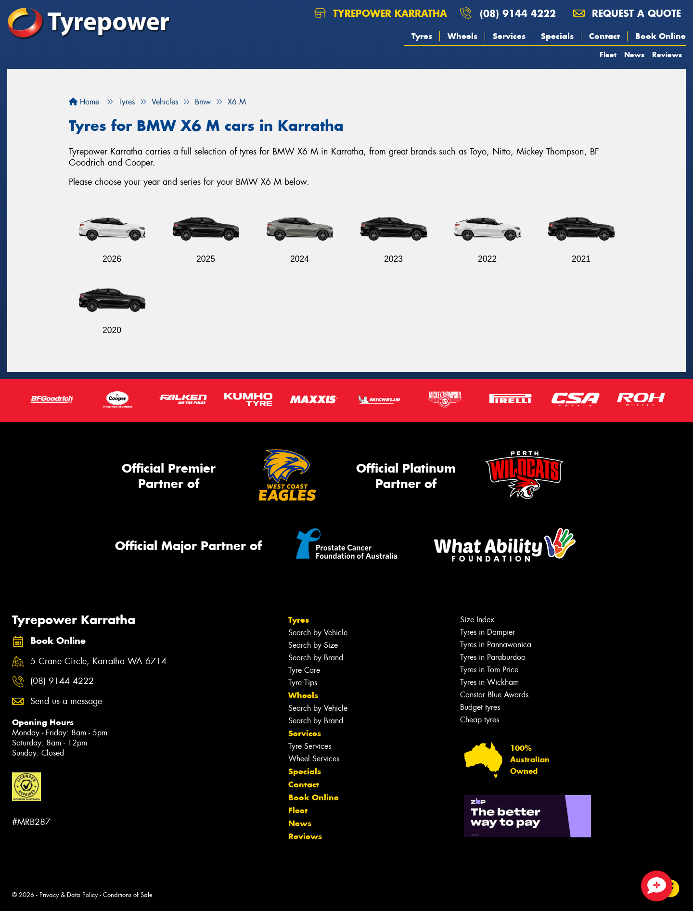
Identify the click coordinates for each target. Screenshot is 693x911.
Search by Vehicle (317, 633)
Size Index (477, 620)
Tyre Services (309, 746)
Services (509, 36)
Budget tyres (480, 707)
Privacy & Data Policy (68, 895)
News (634, 54)
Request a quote (627, 13)
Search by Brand (315, 658)
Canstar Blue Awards (494, 695)
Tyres (421, 36)
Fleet (608, 54)
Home (84, 102)
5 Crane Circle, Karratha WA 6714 (98, 661)
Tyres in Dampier (487, 632)
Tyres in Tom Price (489, 670)
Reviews (667, 54)
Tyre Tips (302, 683)
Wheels (462, 36)
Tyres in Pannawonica (495, 645)
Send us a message (66, 701)
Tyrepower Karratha (380, 13)
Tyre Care (304, 670)
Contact (604, 36)
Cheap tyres (479, 720)
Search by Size (313, 645)
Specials (557, 36)
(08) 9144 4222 (518, 13)
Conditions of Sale (128, 895)
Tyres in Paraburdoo (493, 657)
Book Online (660, 36)
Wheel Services (313, 759)
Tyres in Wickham (489, 682)
